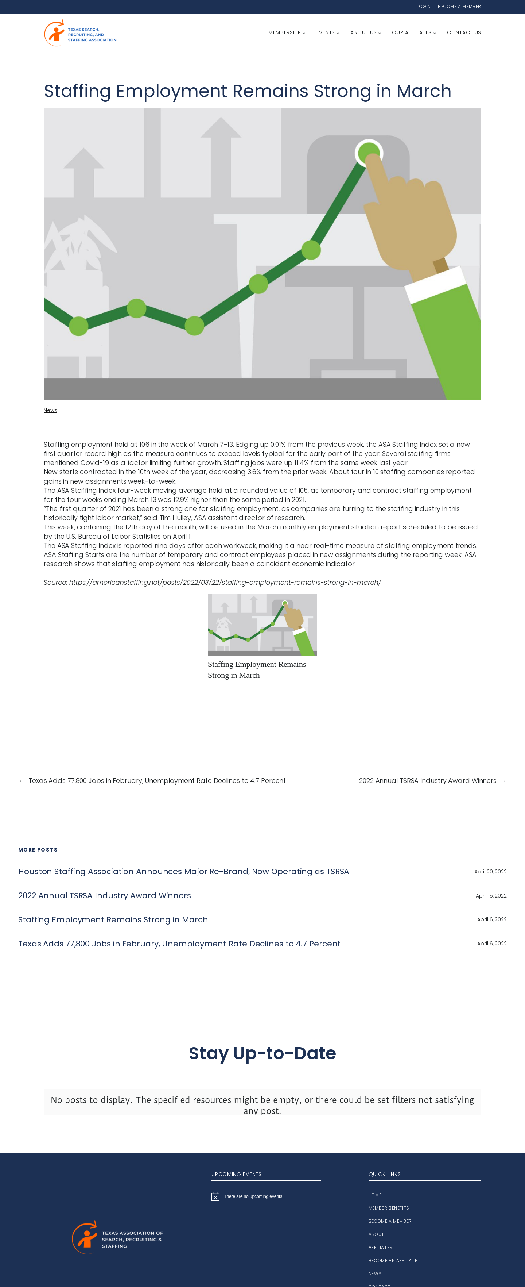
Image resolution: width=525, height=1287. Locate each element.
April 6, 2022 (492, 919)
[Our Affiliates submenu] (434, 32)
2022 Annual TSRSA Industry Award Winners (428, 780)
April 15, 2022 (491, 895)
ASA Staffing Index (86, 545)
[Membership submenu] (303, 32)
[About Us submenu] (379, 32)
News (50, 410)
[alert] (266, 1196)
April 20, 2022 (490, 871)
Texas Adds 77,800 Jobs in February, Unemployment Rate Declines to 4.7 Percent (157, 780)
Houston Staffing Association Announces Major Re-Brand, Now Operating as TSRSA (183, 871)
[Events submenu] (337, 32)
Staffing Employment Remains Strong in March (113, 920)
